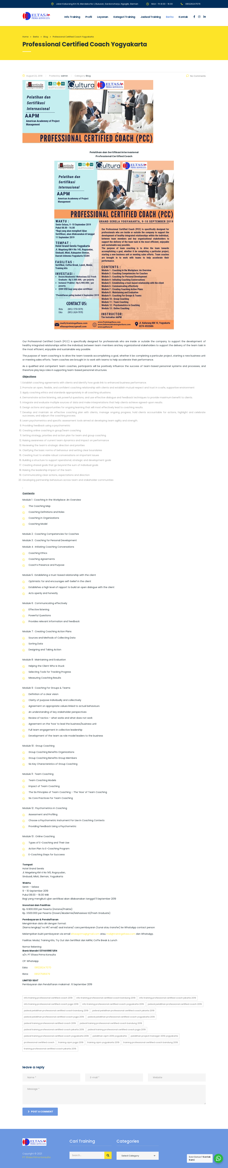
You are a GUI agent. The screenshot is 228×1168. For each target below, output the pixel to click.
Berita (169, 17)
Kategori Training (124, 17)
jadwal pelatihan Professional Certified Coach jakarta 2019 (123, 1010)
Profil (88, 17)
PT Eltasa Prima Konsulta (36, 1157)
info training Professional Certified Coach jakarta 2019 (167, 997)
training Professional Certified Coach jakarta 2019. (50, 1048)
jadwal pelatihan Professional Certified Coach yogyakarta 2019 (121, 1016)
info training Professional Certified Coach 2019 (48, 997)
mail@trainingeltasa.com (120, 934)
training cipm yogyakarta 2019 (103, 1042)
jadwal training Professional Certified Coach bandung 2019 (111, 1023)
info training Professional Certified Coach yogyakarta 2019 (113, 1004)
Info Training (72, 17)
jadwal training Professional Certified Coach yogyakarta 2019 (56, 1035)
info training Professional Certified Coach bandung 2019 (105, 997)
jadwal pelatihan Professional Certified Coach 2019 (175, 1004)
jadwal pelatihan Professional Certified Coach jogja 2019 (54, 1016)
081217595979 (42, 974)
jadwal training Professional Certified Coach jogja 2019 (117, 1029)
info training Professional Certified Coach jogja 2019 (51, 1004)
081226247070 (43, 967)
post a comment (40, 1111)
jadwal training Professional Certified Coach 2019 (50, 1023)
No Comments (196, 76)
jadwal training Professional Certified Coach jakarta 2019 (54, 1029)
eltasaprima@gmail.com (85, 934)
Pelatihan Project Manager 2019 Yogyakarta (154, 1035)
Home (25, 36)
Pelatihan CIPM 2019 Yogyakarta (110, 1035)
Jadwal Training (150, 17)
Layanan (102, 17)
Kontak (183, 17)
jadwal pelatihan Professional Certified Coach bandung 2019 (56, 1010)
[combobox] (138, 1156)
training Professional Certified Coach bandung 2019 (150, 1042)
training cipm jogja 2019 (70, 1042)
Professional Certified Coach (39, 1042)
